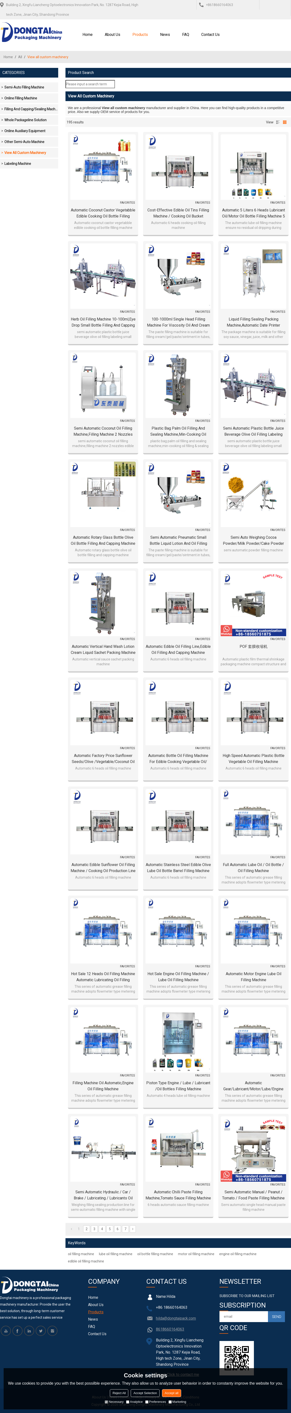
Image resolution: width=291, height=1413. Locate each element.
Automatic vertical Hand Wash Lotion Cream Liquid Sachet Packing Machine (103, 649)
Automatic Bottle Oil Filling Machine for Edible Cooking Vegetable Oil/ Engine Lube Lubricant (178, 759)
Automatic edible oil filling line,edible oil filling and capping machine (178, 649)
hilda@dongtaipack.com (176, 1318)
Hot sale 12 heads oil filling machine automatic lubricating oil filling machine (103, 977)
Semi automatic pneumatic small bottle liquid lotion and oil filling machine (178, 540)
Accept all (171, 1393)
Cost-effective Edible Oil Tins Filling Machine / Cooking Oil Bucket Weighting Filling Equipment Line (178, 213)
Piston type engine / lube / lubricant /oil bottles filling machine (178, 1086)
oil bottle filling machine (155, 1254)
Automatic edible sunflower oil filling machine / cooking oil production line (103, 867)
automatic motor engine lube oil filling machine (253, 976)
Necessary (114, 1402)
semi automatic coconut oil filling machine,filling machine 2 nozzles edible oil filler (103, 431)
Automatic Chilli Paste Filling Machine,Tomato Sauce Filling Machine (178, 1195)
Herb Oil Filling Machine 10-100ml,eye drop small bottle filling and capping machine (103, 322)
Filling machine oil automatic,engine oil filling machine (103, 1086)
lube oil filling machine (115, 1254)
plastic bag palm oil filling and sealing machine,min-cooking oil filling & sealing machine (178, 431)
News (165, 34)
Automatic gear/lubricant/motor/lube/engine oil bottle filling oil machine (253, 1086)
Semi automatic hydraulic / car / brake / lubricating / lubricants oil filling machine (103, 1195)
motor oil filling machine (196, 1254)
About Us (112, 34)
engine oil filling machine (238, 1254)
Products (140, 34)
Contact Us (210, 34)
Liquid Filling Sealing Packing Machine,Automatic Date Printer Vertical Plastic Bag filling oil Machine (253, 322)
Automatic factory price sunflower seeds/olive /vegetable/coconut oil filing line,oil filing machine (103, 759)
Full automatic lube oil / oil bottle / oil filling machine (253, 867)
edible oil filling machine (86, 1261)
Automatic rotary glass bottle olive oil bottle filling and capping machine (103, 540)
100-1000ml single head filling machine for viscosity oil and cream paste (178, 322)
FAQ (185, 34)
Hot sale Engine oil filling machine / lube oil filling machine (178, 976)
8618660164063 (170, 1329)
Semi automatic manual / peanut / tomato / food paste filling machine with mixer (253, 1195)
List (277, 122)
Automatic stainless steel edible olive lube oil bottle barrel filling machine (178, 867)
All (20, 57)
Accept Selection (145, 1393)
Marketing (177, 1402)
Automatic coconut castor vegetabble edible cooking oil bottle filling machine (103, 213)
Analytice (134, 1402)
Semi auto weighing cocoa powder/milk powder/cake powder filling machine (253, 540)
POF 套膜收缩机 (253, 646)
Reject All (119, 1393)
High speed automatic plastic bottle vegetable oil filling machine (253, 758)
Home (87, 34)
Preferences (155, 1402)
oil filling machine (81, 1254)
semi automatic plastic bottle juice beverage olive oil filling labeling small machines (253, 431)
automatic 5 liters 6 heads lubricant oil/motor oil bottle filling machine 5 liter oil (253, 213)
